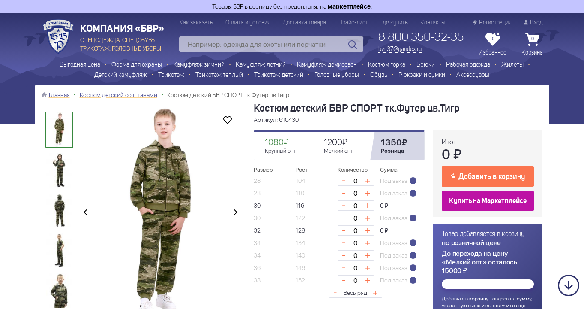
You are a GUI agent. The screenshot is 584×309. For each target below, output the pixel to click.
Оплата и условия (247, 23)
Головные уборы (336, 75)
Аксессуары (472, 75)
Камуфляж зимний (199, 65)
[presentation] (85, 213)
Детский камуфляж (120, 75)
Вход (533, 22)
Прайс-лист (353, 23)
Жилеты (512, 65)
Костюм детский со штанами (118, 94)
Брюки (425, 65)
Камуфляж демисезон (327, 65)
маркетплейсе (349, 6)
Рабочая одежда (468, 65)
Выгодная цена (80, 65)
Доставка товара (304, 23)
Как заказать (196, 23)
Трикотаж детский (278, 75)
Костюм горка (386, 65)
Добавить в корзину (488, 176)
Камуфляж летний (261, 65)
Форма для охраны (136, 65)
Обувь (378, 75)
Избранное (492, 44)
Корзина (532, 44)
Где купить (394, 23)
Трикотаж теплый (219, 75)
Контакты (432, 23)
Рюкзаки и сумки (421, 75)
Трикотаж (171, 75)
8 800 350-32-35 (421, 38)
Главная (59, 94)
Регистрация (492, 22)
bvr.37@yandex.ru (400, 49)
